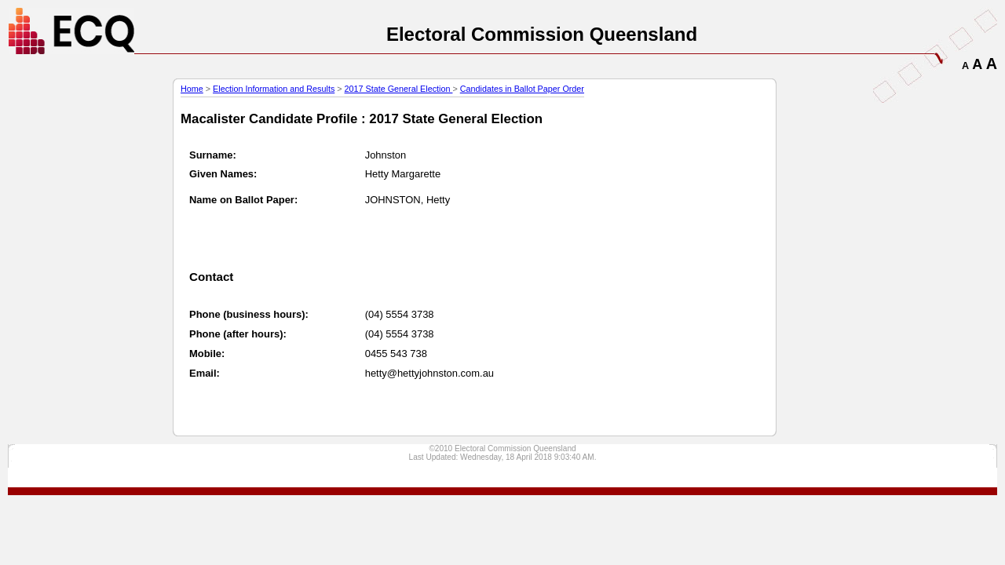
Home (192, 88)
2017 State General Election (399, 88)
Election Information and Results (273, 88)
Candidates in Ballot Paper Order (522, 88)
